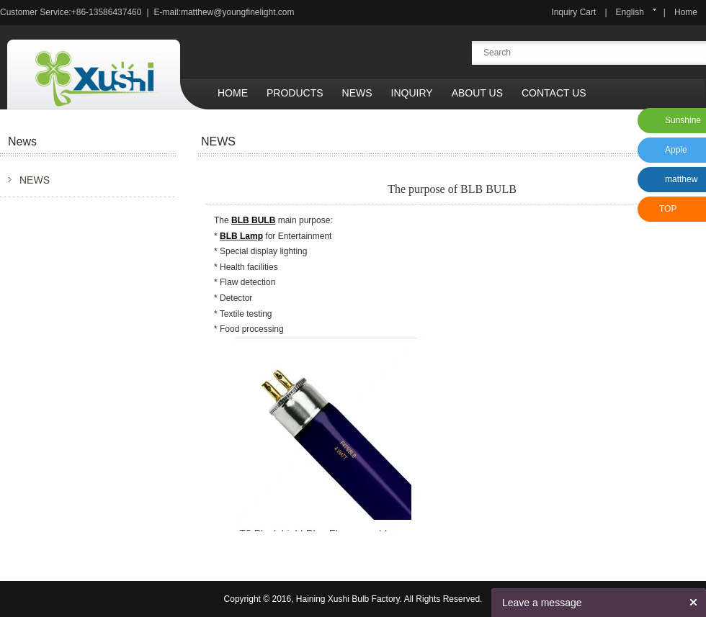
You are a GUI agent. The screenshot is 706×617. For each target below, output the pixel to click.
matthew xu (679, 183)
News (357, 93)
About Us (477, 93)
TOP (667, 209)
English (630, 12)
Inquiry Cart (573, 12)
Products (295, 93)
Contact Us (554, 93)
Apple (676, 150)
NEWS (34, 180)
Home (685, 12)
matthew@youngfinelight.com (238, 12)
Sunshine (683, 120)
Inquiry (412, 93)
